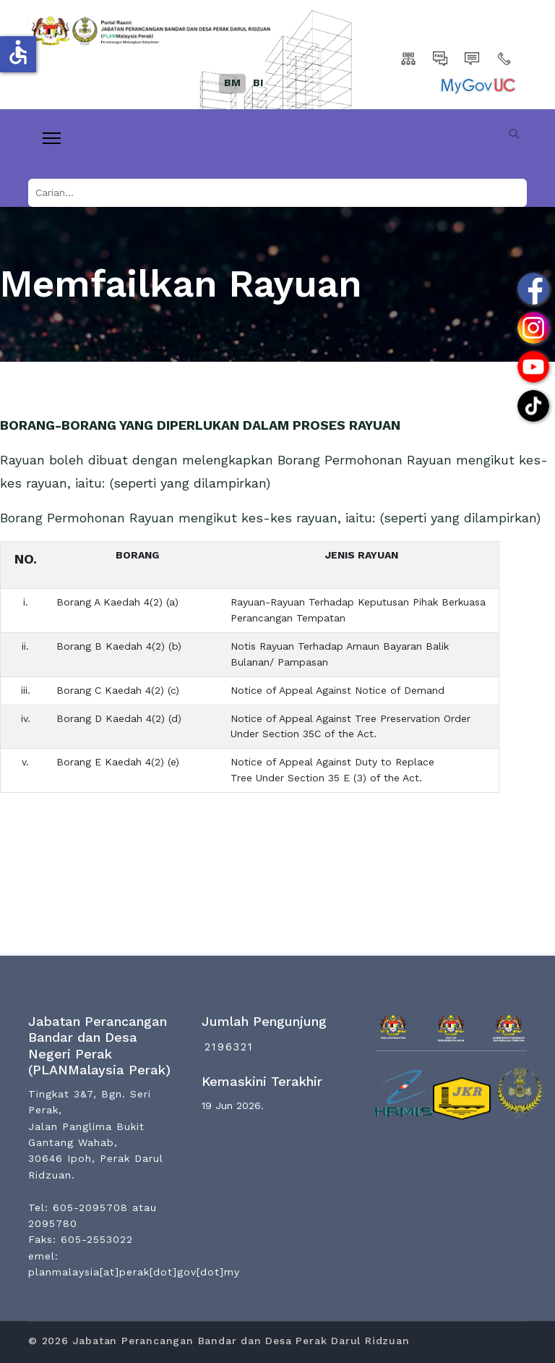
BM (232, 82)
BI (258, 82)
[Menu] (52, 138)
